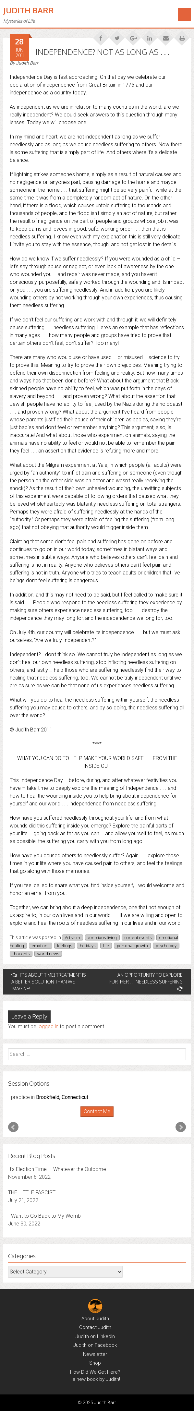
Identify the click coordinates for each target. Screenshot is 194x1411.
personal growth (132, 945)
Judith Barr (28, 10)
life (106, 945)
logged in (48, 1026)
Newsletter (95, 1354)
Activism (72, 937)
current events (138, 937)
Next (181, 1127)
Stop (99, 1117)
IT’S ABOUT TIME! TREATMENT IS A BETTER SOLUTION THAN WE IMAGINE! (48, 981)
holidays (87, 945)
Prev (13, 1127)
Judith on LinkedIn (95, 1336)
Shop (95, 1363)
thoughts (21, 953)
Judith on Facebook (95, 1345)
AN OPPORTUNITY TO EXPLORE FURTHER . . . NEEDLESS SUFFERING (146, 981)
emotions (40, 945)
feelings (64, 945)
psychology (166, 945)
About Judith (95, 1318)
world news (48, 953)
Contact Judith (95, 1327)
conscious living (102, 937)
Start (94, 1117)
